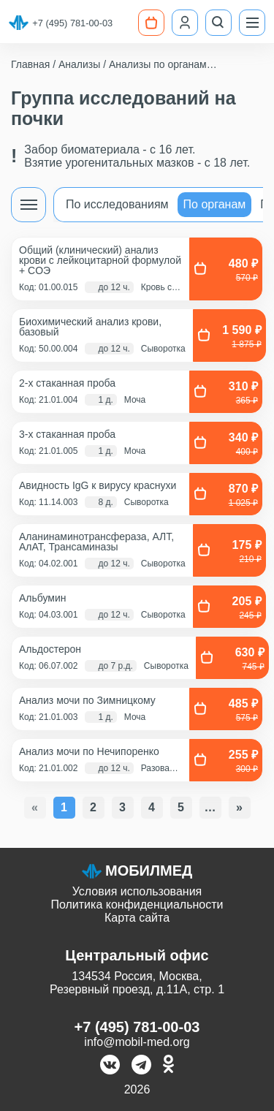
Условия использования (137, 891)
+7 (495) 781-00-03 (72, 23)
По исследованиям (117, 204)
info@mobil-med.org (136, 1042)
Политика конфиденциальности (136, 904)
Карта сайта (137, 917)
